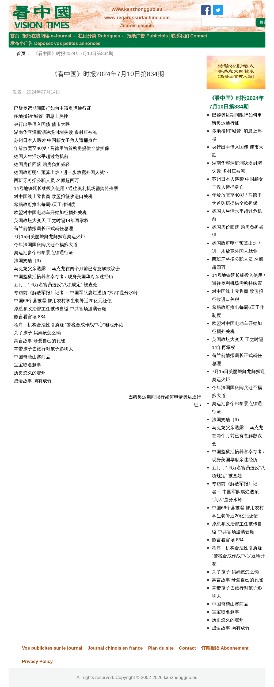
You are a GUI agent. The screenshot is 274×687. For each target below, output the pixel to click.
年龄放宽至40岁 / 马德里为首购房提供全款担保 (61, 148)
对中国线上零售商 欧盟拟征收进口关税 (53, 196)
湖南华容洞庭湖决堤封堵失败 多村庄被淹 (55, 132)
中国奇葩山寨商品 (32, 356)
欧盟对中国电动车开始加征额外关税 (50, 212)
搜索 (263, 22)
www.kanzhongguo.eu (137, 9)
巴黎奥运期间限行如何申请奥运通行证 (52, 108)
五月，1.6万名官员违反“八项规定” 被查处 (55, 284)
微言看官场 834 (29, 316)
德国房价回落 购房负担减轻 (42, 164)
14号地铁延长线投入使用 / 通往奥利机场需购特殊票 (66, 188)
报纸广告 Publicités (147, 35)
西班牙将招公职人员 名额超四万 (46, 180)
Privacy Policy (37, 661)
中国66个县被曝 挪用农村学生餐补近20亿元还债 (63, 300)
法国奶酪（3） (29, 260)
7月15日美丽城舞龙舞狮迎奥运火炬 (49, 236)
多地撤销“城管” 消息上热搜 (41, 116)
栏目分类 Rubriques (101, 35)
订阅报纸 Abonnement (225, 648)
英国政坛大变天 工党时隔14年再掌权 (51, 220)
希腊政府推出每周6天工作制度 (44, 204)
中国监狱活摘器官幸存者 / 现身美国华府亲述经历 (63, 276)
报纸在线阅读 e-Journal (48, 35)
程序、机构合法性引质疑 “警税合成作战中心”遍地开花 (68, 324)
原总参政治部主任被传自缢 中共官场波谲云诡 (60, 308)
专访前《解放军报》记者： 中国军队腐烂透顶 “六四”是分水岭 (76, 292)
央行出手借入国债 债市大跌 (42, 124)
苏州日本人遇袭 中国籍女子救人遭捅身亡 (55, 140)
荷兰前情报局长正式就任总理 (43, 228)
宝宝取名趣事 (27, 364)
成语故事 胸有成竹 (33, 380)
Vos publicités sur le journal (52, 648)
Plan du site (160, 648)
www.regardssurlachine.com (137, 17)
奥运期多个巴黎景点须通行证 (43, 252)
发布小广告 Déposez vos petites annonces (55, 43)
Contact (187, 648)
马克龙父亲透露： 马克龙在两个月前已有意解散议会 (67, 268)
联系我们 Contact (189, 35)
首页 (14, 35)
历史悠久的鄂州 (30, 372)
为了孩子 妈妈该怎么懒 (37, 332)
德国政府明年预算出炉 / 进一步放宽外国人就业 (61, 172)
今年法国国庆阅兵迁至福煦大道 (46, 244)
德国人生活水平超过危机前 (41, 156)
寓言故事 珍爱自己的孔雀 (39, 340)
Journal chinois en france (115, 648)
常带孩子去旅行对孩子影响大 (43, 348)
